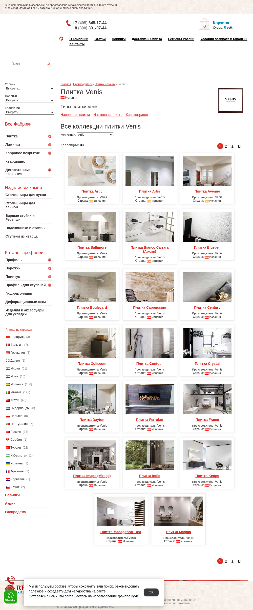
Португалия (19, 424)
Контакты (76, 44)
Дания (15, 360)
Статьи (99, 39)
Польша (16, 416)
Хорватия (17, 479)
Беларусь (17, 337)
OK (151, 592)
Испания (16, 384)
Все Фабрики (18, 124)
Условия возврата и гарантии (223, 39)
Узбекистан (18, 455)
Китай (14, 400)
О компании (78, 39)
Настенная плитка (33, 70)
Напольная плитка (75, 115)
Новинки (119, 39)
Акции (10, 503)
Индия (15, 368)
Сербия (16, 439)
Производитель (82, 84)
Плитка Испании (105, 84)
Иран (14, 376)
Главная (66, 84)
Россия (15, 432)
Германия (17, 352)
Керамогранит (137, 115)
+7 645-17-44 (89, 23)
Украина (16, 463)
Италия (15, 392)
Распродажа (15, 512)
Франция (16, 471)
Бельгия (16, 345)
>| (239, 146)
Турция (15, 447)
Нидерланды (19, 408)
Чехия (14, 487)
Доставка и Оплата (147, 39)
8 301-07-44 (90, 28)
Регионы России (181, 39)
